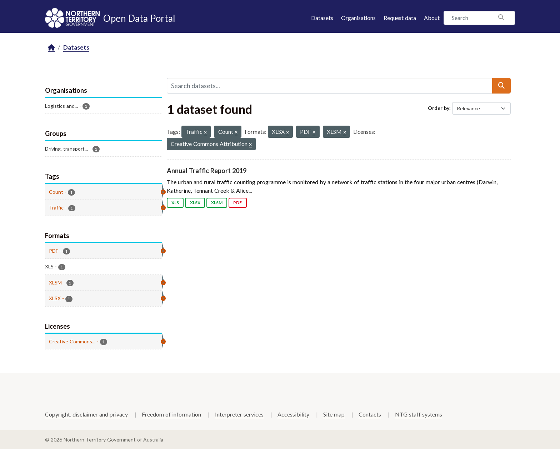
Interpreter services (239, 414)
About (432, 17)
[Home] (51, 48)
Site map (334, 414)
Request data (400, 17)
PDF (237, 202)
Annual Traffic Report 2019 (206, 171)
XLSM (216, 202)
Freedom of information (171, 414)
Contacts (370, 414)
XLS (175, 202)
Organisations (358, 17)
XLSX (195, 202)
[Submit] (501, 86)
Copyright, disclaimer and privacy (86, 414)
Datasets (322, 17)
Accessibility (293, 414)
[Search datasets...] (329, 86)
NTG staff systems (418, 414)
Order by (438, 108)
